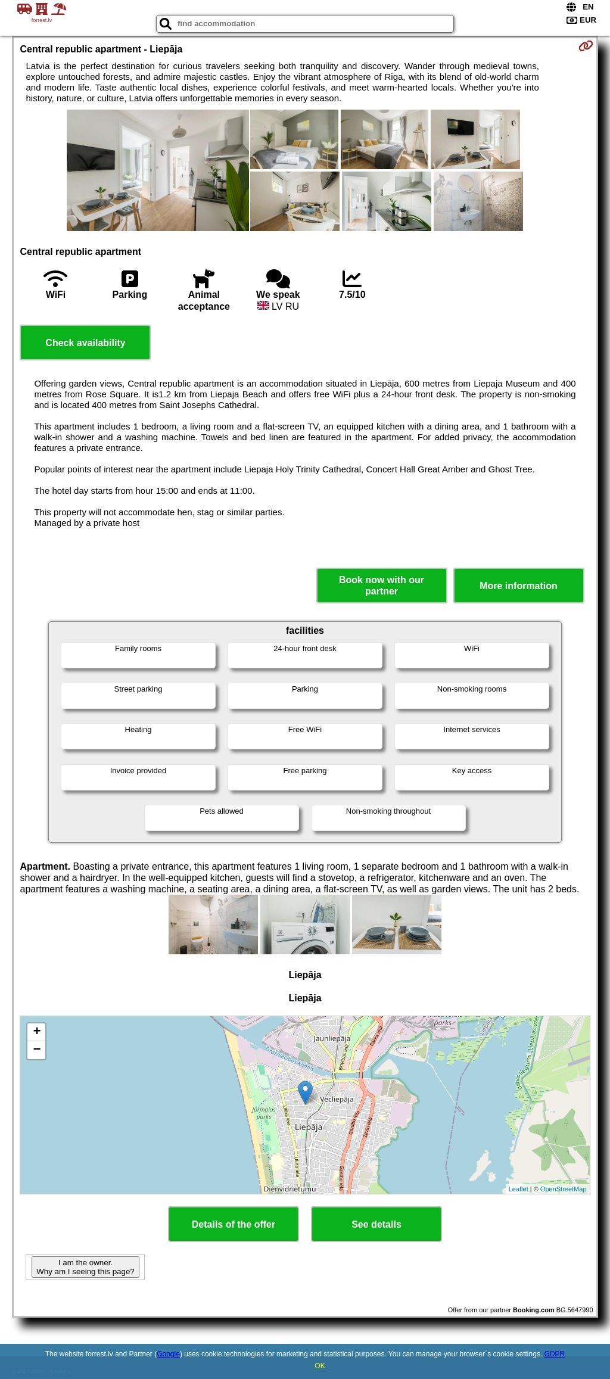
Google (168, 1354)
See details (376, 1224)
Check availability (85, 343)
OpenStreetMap (563, 1189)
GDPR (554, 1354)
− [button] (37, 1050)
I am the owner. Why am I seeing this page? (85, 1267)
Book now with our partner (381, 585)
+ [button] (37, 1032)
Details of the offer (233, 1224)
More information (519, 586)
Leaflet (518, 1189)
